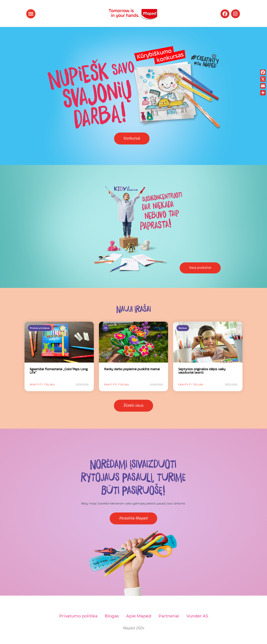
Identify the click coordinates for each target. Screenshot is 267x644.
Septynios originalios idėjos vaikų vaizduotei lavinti (202, 371)
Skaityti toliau (42, 384)
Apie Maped (138, 616)
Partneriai (169, 616)
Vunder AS (199, 616)
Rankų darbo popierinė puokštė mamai (132, 369)
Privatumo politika (76, 616)
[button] (30, 13)
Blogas (111, 616)
